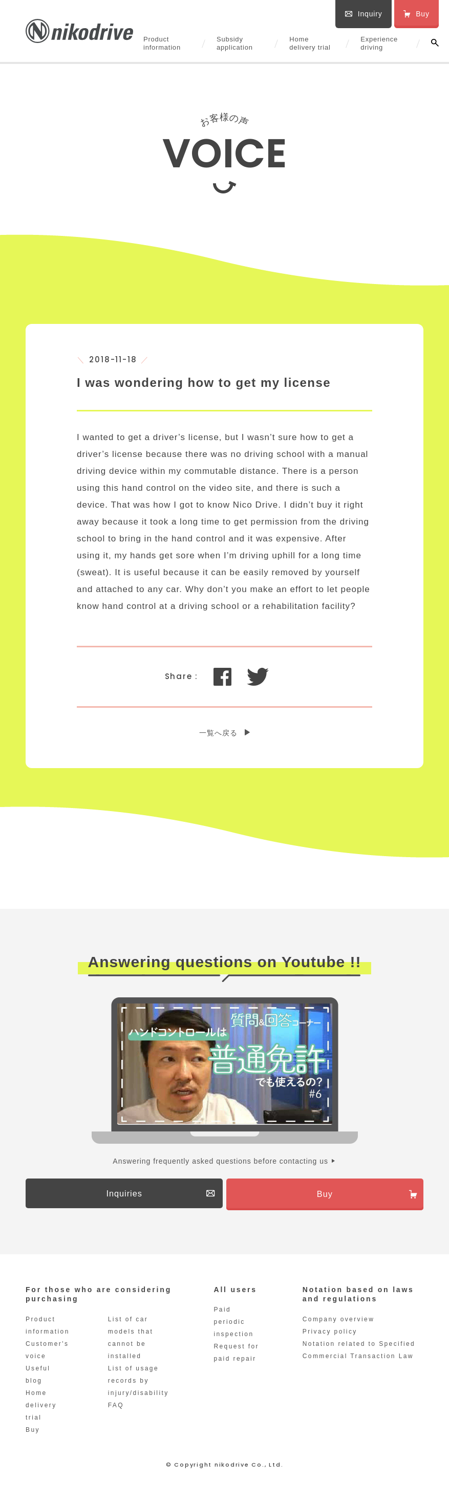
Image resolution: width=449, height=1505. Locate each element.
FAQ (116, 1409)
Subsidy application (235, 43)
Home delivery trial (309, 43)
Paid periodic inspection (233, 1326)
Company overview (338, 1323)
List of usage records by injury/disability (138, 1385)
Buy (33, 1433)
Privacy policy (330, 1335)
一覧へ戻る (218, 733)
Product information (162, 43)
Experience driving (379, 43)
